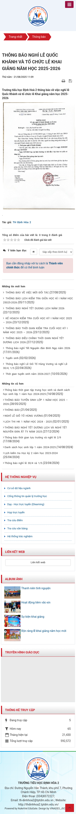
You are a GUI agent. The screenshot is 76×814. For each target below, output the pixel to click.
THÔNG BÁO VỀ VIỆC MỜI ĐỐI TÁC (27, 292)
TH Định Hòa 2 (22, 222)
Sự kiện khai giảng (32, 616)
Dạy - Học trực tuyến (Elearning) (25, 504)
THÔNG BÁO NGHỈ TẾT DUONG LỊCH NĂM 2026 (34, 308)
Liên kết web (38, 562)
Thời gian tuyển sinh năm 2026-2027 (27, 373)
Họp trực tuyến (16, 512)
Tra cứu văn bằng (17, 528)
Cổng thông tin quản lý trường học (27, 496)
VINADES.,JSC (57, 808)
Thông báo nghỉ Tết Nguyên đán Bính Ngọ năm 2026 (37, 348)
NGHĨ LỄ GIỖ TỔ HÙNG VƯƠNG (23, 415)
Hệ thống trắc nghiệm (20, 536)
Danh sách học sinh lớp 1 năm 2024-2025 (30, 447)
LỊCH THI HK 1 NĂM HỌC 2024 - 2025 (28, 421)
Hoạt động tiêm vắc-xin (35, 602)
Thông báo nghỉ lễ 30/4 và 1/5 (23, 463)
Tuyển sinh (11, 358)
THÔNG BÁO (12, 409)
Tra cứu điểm (15, 520)
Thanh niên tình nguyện (35, 588)
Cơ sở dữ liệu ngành (19, 488)
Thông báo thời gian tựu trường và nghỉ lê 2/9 (32, 437)
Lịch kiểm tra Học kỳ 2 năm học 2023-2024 (31, 453)
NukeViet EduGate (27, 808)
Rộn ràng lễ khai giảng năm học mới (43, 630)
